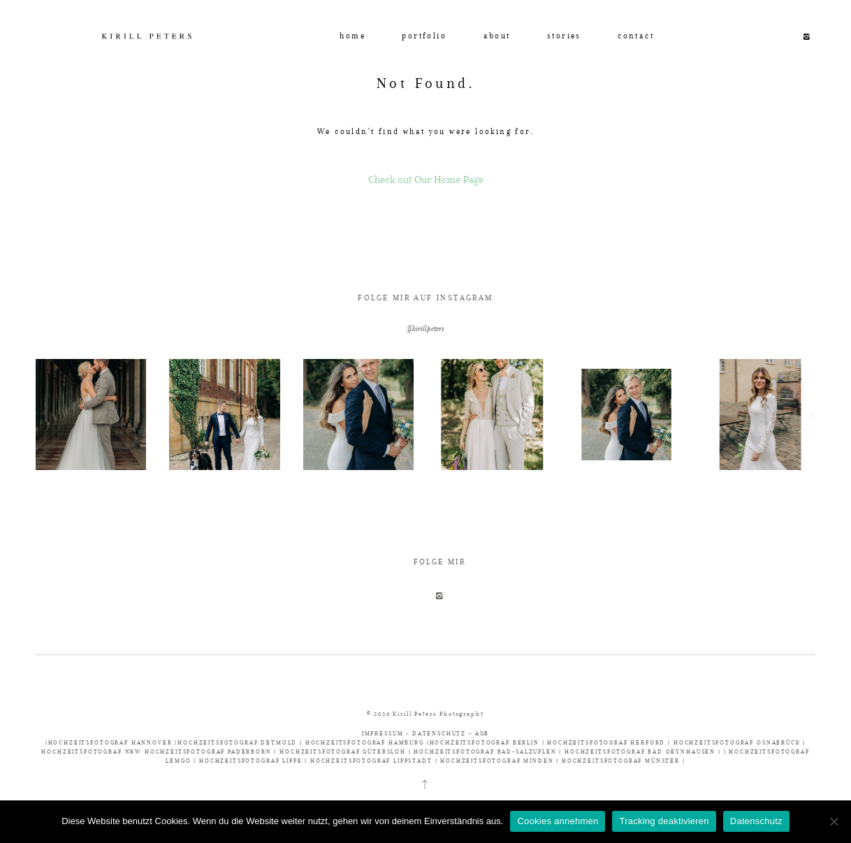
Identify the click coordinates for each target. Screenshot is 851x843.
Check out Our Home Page (425, 179)
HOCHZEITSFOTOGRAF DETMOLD (237, 742)
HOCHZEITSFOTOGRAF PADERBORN (208, 751)
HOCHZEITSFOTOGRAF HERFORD (607, 742)
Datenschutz (756, 821)
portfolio (424, 36)
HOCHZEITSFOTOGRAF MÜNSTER (621, 760)
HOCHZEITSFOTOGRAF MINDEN (496, 760)
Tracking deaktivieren (663, 821)
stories (564, 36)
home (352, 36)
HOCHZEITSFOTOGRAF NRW (93, 751)
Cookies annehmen (557, 821)
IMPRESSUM (384, 733)
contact (636, 36)
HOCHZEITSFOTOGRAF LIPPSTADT (371, 760)
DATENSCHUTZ (439, 733)
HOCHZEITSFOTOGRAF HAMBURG (366, 742)
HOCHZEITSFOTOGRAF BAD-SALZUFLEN (485, 751)
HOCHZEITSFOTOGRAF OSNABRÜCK (738, 742)
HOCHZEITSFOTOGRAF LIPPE (250, 760)
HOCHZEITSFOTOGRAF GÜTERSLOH (342, 751)
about (497, 36)
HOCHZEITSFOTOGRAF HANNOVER (111, 742)
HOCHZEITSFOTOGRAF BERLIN (486, 742)
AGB (482, 733)
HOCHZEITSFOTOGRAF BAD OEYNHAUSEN (640, 751)
